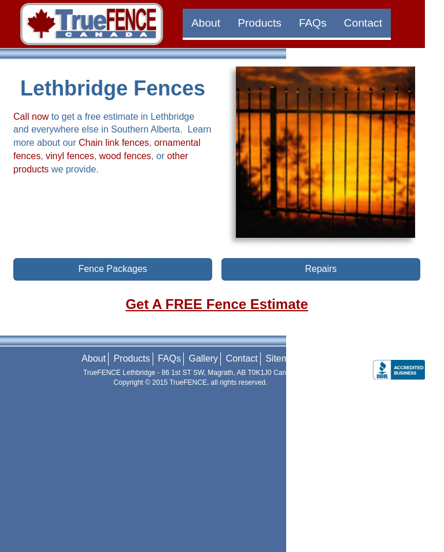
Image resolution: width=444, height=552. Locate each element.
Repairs (320, 269)
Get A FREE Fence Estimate (216, 304)
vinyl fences (70, 156)
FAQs (313, 23)
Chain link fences (114, 143)
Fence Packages (112, 269)
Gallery (203, 358)
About (205, 23)
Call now (31, 117)
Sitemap (282, 358)
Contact (363, 23)
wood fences (125, 156)
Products (260, 23)
